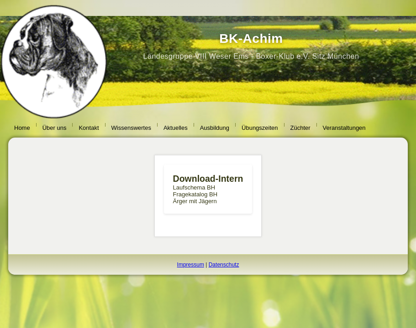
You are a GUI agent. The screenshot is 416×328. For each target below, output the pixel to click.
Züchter (300, 127)
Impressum (190, 264)
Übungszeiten (260, 127)
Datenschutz (224, 264)
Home (22, 127)
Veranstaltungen (344, 127)
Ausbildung (214, 127)
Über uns (54, 127)
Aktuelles (175, 127)
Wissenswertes (131, 127)
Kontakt (89, 127)
